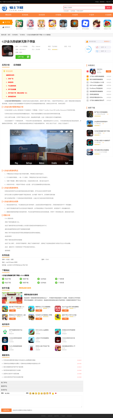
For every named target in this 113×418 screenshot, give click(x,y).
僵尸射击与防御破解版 (101, 112)
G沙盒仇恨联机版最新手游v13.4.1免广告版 (15, 338)
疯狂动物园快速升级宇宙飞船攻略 (13, 367)
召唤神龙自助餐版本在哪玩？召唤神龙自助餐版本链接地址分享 (21, 363)
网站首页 (8, 15)
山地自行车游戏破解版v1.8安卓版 (42, 338)
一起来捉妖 (72, 11)
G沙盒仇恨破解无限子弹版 (102, 131)
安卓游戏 (25, 15)
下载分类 (108, 1)
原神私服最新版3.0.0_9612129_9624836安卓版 (97, 94)
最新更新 (102, 1)
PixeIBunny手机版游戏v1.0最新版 (96, 88)
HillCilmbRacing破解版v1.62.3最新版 (42, 330)
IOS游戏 (58, 15)
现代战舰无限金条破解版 (101, 150)
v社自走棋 (66, 11)
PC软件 (91, 15)
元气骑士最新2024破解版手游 (102, 140)
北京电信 (43, 279)
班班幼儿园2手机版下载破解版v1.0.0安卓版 (42, 346)
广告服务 (63, 416)
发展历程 (50, 416)
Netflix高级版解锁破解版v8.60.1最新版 (15, 346)
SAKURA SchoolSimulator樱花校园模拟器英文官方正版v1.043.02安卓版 (101, 69)
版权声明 (56, 416)
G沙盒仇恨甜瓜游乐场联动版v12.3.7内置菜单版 (68, 338)
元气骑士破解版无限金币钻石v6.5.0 (97, 100)
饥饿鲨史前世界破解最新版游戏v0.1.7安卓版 (68, 330)
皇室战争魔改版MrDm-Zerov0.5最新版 (96, 97)
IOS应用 (75, 15)
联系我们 (43, 416)
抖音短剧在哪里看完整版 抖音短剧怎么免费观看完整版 (19, 360)
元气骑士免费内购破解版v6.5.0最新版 (97, 76)
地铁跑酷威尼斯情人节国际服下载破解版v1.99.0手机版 (68, 346)
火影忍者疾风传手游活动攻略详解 (13, 377)
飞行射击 (22, 34)
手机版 (97, 1)
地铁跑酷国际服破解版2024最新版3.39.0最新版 (96, 91)
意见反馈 (69, 416)
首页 (9, 34)
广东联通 (61, 279)
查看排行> (107, 41)
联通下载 (25, 279)
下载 (108, 71)
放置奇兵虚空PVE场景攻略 (11, 373)
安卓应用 (42, 15)
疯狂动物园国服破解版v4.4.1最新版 (96, 79)
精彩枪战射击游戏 (31, 295)
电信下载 (8, 279)
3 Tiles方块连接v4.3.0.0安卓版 (97, 82)
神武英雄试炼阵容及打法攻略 (12, 370)
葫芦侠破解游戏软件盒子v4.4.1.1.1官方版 (15, 330)
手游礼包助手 (79, 11)
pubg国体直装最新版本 (101, 121)
